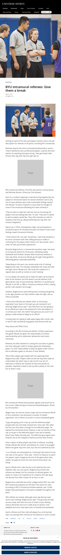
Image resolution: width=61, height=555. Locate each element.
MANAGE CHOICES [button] (30, 548)
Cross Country (31, 8)
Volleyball (36, 12)
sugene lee (42, 518)
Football (40, 8)
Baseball (5, 8)
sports (35, 518)
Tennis (16, 12)
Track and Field (26, 12)
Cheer (22, 8)
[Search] (46, 12)
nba (19, 518)
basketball (13, 518)
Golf (48, 8)
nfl (23, 518)
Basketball (14, 8)
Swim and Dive (7, 12)
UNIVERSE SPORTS (13, 3)
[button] (58, 537)
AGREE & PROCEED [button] (30, 552)
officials (29, 518)
